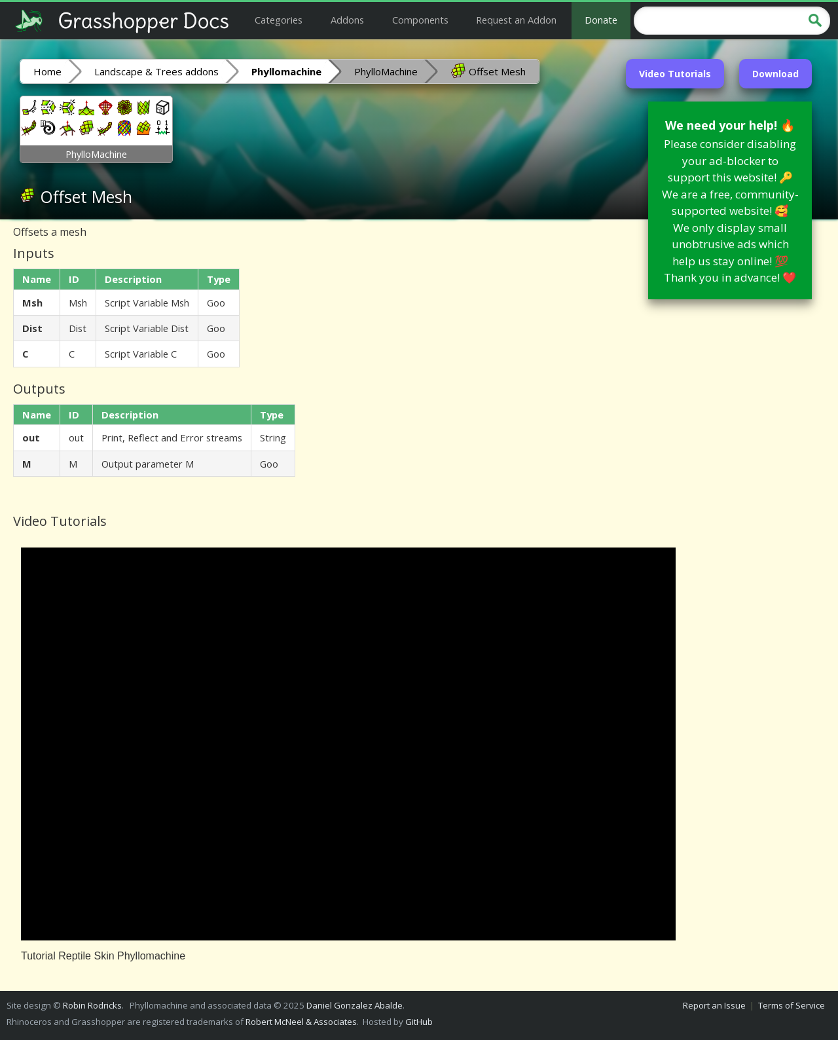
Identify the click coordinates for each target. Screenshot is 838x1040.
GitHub (419, 1022)
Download (775, 73)
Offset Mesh (488, 71)
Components (420, 19)
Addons (347, 19)
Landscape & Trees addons (156, 71)
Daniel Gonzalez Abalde (354, 1005)
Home (47, 71)
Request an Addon (516, 19)
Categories (278, 19)
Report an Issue (714, 1005)
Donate (601, 19)
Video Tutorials (675, 73)
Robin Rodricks (92, 1005)
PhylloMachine (386, 71)
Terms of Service (791, 1005)
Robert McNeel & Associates (301, 1022)
